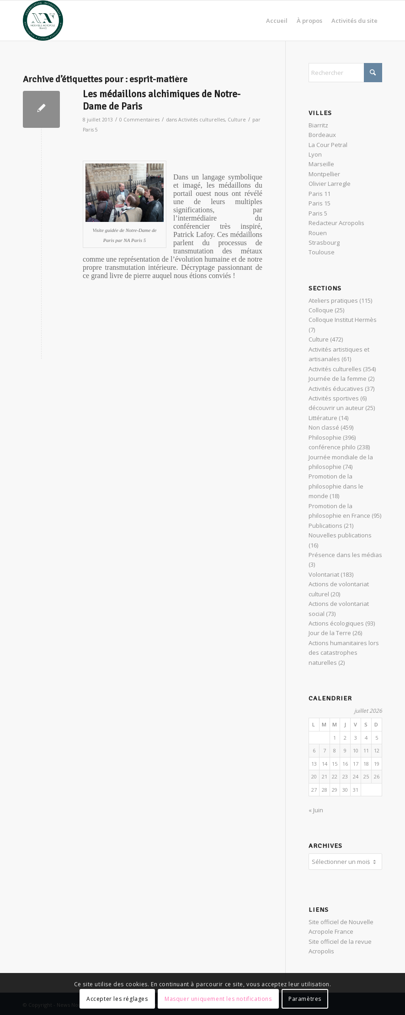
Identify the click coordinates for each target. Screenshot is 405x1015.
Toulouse (322, 252)
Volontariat (324, 574)
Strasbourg (324, 242)
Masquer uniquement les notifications (218, 999)
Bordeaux (322, 135)
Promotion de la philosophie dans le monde (336, 486)
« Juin (316, 810)
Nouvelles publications (340, 535)
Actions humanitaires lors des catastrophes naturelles (344, 653)
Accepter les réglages (117, 999)
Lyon (315, 154)
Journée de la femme (338, 378)
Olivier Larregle (330, 183)
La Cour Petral (328, 145)
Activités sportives (334, 398)
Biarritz (318, 125)
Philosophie (325, 437)
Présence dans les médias (345, 555)
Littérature (323, 418)
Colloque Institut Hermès (343, 320)
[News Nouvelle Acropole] (43, 20)
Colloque (321, 310)
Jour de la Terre (330, 633)
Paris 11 (319, 193)
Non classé (324, 427)
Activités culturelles (201, 119)
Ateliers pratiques (333, 300)
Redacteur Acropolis (336, 223)
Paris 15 (319, 203)
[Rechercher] (345, 72)
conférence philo (332, 447)
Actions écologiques (336, 623)
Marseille (321, 164)
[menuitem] (276, 20)
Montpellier (324, 174)
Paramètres (304, 999)
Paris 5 (90, 129)
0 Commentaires (139, 119)
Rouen (318, 233)
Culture (237, 119)
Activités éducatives (336, 388)
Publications (325, 525)
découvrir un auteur (336, 408)
